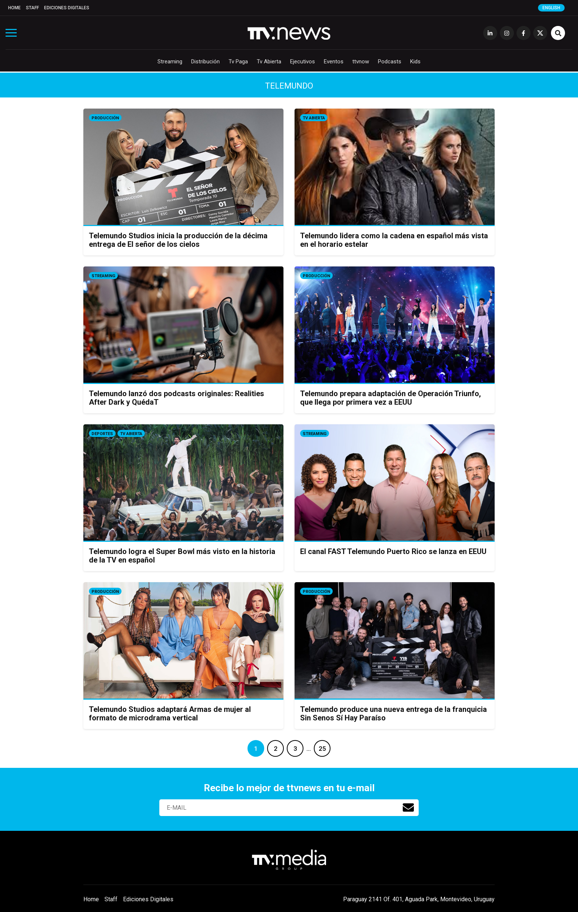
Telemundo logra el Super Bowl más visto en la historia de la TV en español (182, 555)
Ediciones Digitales (66, 7)
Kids (415, 61)
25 (322, 748)
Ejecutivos (302, 61)
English (551, 7)
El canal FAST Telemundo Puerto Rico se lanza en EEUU (393, 551)
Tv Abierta (269, 61)
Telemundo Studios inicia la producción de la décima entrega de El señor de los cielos (178, 240)
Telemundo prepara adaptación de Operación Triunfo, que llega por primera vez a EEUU (390, 398)
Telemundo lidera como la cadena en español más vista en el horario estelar (394, 240)
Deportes (102, 433)
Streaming (169, 61)
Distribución (205, 61)
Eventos (333, 61)
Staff (32, 7)
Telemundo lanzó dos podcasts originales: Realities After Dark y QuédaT (176, 398)
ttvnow (360, 61)
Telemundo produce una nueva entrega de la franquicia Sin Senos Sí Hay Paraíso (393, 713)
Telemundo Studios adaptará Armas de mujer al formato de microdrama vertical (170, 713)
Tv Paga (238, 61)
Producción (105, 118)
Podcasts (389, 61)
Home (14, 7)
